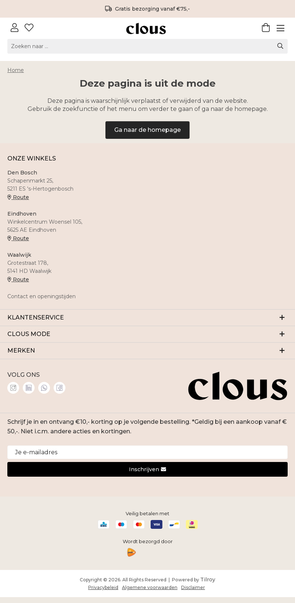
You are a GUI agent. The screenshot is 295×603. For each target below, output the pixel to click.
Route (18, 197)
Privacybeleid (103, 587)
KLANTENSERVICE (147, 317)
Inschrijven (147, 469)
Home (15, 70)
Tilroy (207, 579)
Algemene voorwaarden (149, 587)
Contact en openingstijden (41, 296)
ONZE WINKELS (31, 158)
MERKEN (147, 350)
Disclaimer (193, 587)
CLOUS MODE (147, 333)
